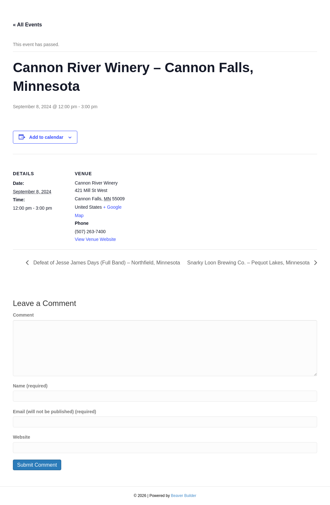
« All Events (27, 24)
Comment (23, 315)
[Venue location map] (171, 199)
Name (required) (30, 385)
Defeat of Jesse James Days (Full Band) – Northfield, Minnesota (106, 262)
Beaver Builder (183, 495)
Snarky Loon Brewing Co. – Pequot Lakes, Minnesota (249, 262)
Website (21, 437)
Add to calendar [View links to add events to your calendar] (46, 137)
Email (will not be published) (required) (54, 411)
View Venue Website (95, 239)
